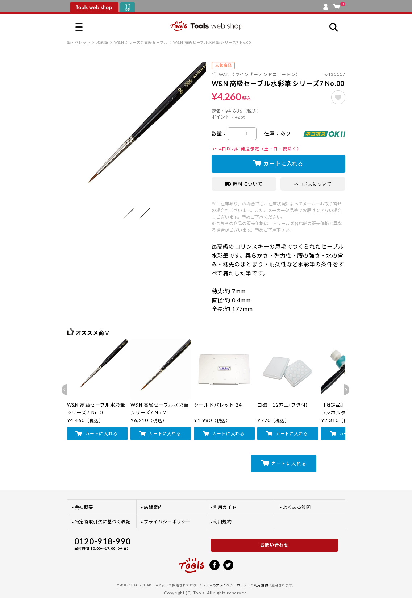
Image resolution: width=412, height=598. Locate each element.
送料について (244, 184)
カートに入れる (283, 163)
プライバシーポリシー (167, 521)
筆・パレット (79, 42)
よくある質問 (297, 507)
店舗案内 (153, 507)
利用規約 (222, 521)
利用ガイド (225, 507)
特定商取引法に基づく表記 (103, 521)
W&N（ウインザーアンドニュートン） (260, 74)
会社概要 (84, 507)
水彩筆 (102, 42)
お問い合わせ (274, 545)
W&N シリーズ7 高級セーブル (141, 42)
